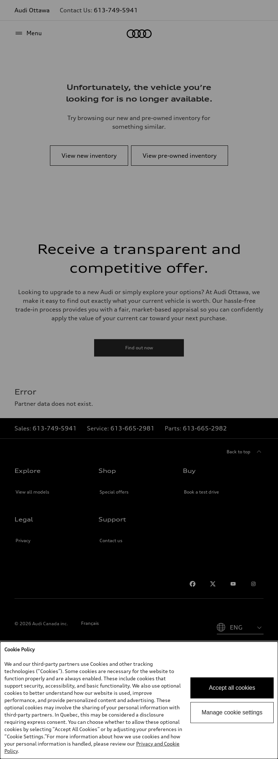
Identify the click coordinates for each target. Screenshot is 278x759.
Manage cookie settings (232, 712)
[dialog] (139, 700)
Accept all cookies (232, 688)
